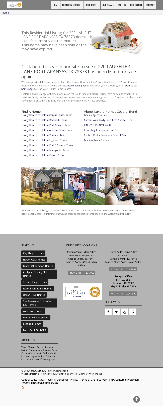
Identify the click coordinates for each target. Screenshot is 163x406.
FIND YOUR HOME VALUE (98, 125)
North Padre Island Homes (37, 288)
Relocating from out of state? (100, 130)
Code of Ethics (29, 379)
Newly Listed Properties (36, 317)
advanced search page (74, 85)
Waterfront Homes (33, 311)
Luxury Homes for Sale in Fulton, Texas (42, 155)
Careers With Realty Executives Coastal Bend (108, 120)
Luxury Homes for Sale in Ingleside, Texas (44, 140)
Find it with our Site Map (97, 140)
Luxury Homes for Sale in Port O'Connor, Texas (47, 145)
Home (6, 12)
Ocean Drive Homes (34, 294)
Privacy (74, 379)
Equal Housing (47, 379)
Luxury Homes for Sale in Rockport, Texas (44, 120)
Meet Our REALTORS (34, 330)
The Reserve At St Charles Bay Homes (37, 303)
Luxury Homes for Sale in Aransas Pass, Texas (46, 130)
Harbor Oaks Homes (34, 259)
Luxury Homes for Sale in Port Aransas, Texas (46, 125)
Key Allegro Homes (33, 253)
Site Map (102, 379)
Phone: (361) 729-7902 (81, 272)
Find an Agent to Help (95, 115)
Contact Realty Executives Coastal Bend (105, 135)
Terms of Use (87, 379)
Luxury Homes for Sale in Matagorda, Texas (45, 150)
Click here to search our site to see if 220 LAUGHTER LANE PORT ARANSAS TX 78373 (75, 69)
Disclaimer (62, 379)
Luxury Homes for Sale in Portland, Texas (43, 135)
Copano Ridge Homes (35, 282)
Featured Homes (32, 323)
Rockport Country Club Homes (35, 274)
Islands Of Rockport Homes (38, 266)
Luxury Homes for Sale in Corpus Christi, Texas (46, 115)
